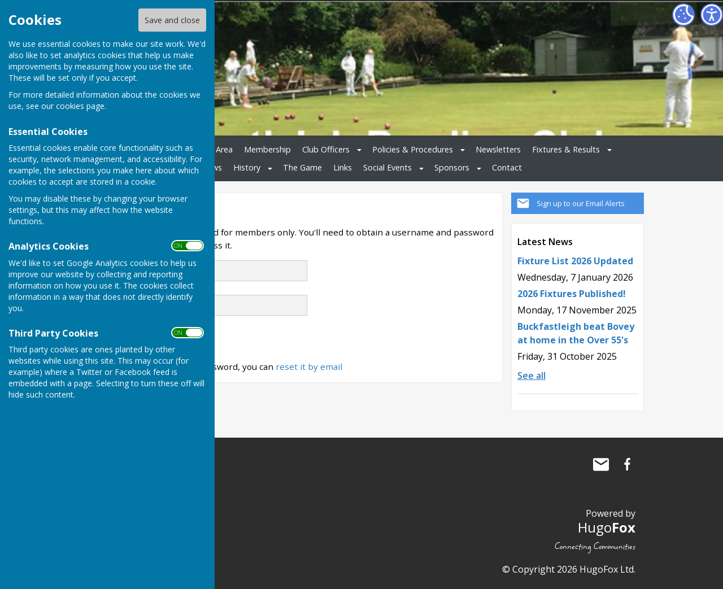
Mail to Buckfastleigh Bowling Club (601, 464)
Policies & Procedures (412, 149)
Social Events (387, 167)
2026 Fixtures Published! (571, 293)
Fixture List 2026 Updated (575, 261)
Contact (507, 167)
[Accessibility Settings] (711, 14)
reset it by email (309, 366)
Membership (267, 149)
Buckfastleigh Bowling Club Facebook (627, 464)
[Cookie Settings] (683, 14)
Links (342, 167)
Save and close (172, 20)
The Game (302, 167)
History (246, 167)
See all (531, 375)
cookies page (80, 106)
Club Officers (326, 149)
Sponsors (451, 167)
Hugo (606, 527)
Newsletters (498, 149)
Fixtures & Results (566, 149)
